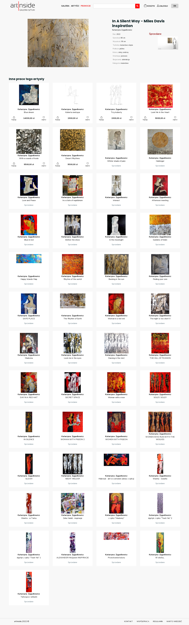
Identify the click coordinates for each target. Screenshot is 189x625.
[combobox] (114, 6)
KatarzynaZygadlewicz (122, 30)
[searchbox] (94, 6)
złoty (120, 52)
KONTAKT (128, 621)
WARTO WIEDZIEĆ (174, 621)
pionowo (124, 56)
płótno (122, 49)
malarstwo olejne (126, 45)
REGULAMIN (158, 621)
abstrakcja (126, 60)
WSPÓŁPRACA (143, 621)
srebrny (125, 52)
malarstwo (124, 63)
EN (175, 6)
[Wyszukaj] (137, 6)
